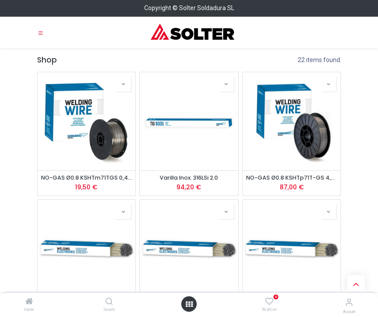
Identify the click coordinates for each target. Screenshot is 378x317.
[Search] (109, 302)
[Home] (29, 302)
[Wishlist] (269, 301)
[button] (123, 84)
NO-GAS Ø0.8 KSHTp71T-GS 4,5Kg (291, 177)
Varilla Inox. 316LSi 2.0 (189, 177)
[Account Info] (349, 302)
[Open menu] (189, 304)
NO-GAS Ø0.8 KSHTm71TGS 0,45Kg (86, 177)
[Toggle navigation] (40, 32)
